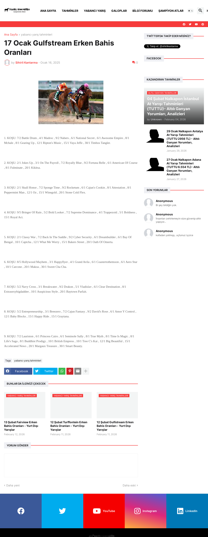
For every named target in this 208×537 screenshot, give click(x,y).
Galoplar (119, 10)
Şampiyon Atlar (170, 10)
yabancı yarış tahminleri (36, 34)
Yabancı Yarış (95, 10)
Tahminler (70, 10)
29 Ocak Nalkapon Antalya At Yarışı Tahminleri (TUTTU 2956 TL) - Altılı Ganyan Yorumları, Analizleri (185, 138)
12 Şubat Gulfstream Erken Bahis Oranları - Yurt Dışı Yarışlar (115, 425)
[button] (190, 11)
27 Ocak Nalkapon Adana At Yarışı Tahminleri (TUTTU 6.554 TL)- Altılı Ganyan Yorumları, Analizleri (184, 167)
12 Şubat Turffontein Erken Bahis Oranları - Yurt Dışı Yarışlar (68, 425)
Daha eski (129, 485)
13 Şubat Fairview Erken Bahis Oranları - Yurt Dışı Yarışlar (21, 425)
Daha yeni (13, 485)
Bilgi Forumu (142, 10)
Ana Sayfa (48, 10)
